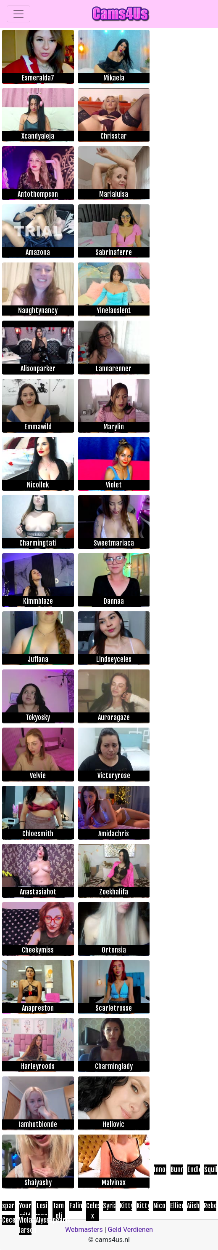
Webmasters (84, 1230)
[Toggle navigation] (18, 13)
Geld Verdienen (130, 1230)
